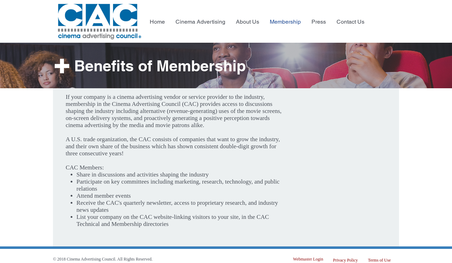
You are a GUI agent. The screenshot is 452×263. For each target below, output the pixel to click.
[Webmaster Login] (308, 259)
